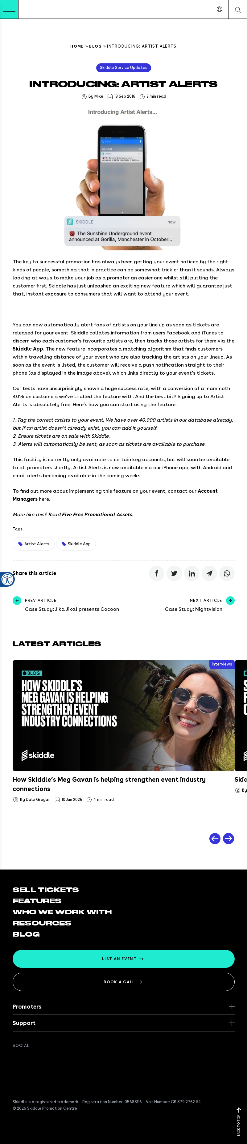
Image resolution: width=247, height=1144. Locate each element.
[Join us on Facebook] (16, 1059)
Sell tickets (46, 890)
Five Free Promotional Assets (97, 514)
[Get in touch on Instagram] (53, 1059)
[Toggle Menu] (9, 9)
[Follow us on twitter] (28, 1059)
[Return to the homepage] (37, 9)
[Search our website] (237, 9)
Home (77, 46)
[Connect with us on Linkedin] (41, 1059)
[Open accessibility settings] (7, 543)
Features (37, 901)
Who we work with (62, 912)
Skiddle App (28, 349)
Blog (95, 46)
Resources (42, 923)
